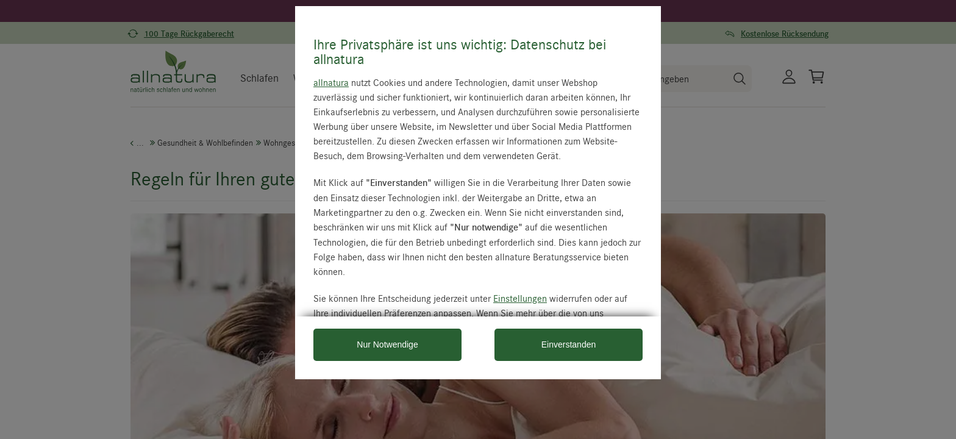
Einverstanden (568, 344)
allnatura (331, 82)
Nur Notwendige (387, 344)
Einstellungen (520, 298)
